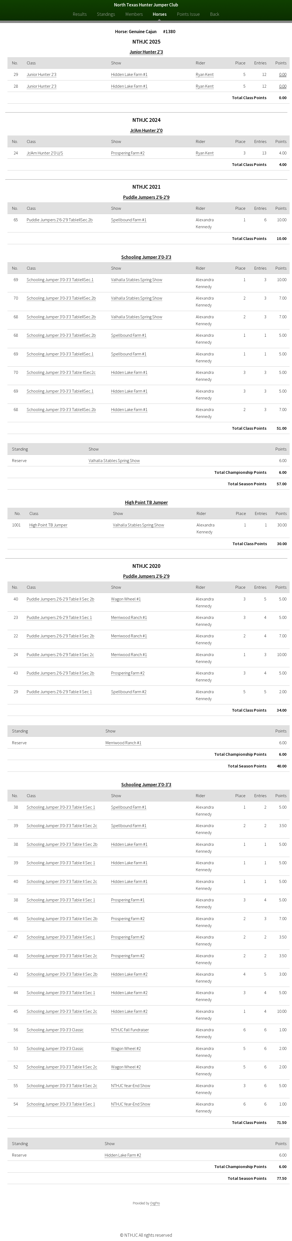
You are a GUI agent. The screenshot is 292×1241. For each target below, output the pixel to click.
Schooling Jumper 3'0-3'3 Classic (55, 1029)
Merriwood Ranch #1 (129, 617)
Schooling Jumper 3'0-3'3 (146, 257)
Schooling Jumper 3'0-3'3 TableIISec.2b (61, 298)
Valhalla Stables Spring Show (136, 279)
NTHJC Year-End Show (130, 1085)
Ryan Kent (205, 74)
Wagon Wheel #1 (126, 599)
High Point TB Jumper (146, 502)
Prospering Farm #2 (128, 153)
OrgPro (155, 1203)
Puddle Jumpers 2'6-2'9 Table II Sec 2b (60, 599)
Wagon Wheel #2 (126, 1048)
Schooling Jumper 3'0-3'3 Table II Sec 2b (62, 844)
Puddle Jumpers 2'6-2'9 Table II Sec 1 (59, 617)
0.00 (282, 74)
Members (134, 14)
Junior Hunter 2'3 (146, 52)
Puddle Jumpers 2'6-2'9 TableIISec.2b (60, 219)
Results (80, 14)
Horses (160, 14)
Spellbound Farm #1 (128, 219)
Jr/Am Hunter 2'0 (146, 130)
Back (214, 14)
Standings (106, 14)
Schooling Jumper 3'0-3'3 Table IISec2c (61, 372)
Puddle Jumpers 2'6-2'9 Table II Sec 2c (60, 654)
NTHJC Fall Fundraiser (130, 1029)
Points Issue (188, 14)
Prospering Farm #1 (128, 899)
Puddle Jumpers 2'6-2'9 (146, 197)
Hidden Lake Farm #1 (129, 74)
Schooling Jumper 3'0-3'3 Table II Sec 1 (61, 807)
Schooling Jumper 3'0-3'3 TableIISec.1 (60, 279)
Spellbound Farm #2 (128, 691)
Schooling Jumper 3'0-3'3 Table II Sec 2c (62, 825)
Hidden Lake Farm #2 (129, 974)
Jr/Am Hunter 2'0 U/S (45, 153)
